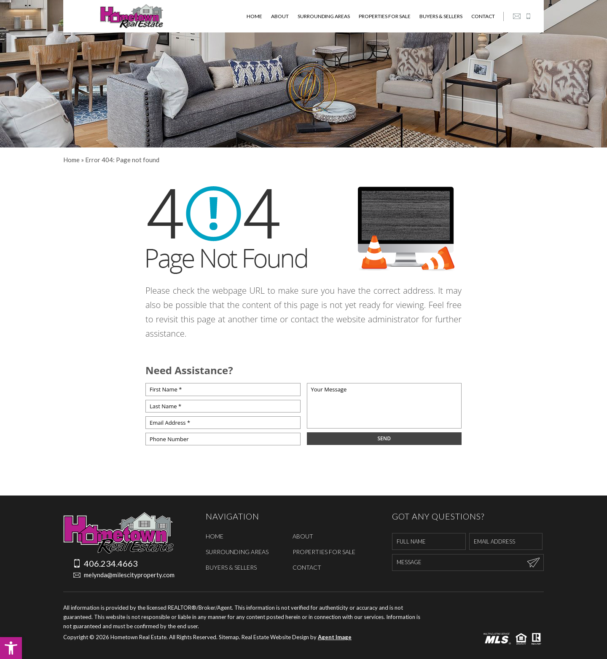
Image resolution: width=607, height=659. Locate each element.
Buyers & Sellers (440, 16)
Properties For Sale (385, 16)
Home (254, 16)
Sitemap (229, 637)
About (280, 16)
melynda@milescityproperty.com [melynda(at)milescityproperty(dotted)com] (118, 575)
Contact (483, 16)
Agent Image (335, 637)
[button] (11, 648)
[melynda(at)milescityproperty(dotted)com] (517, 16)
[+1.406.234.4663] (528, 16)
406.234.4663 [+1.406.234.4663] (105, 563)
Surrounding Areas (324, 16)
